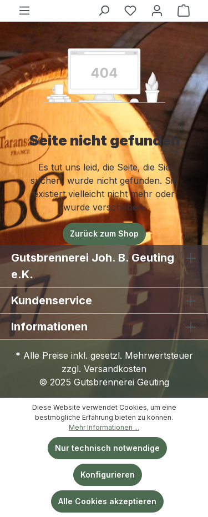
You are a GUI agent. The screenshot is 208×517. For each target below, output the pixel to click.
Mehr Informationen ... (104, 427)
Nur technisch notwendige (107, 448)
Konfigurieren (107, 474)
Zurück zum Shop (104, 233)
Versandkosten (115, 368)
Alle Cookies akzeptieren (107, 501)
